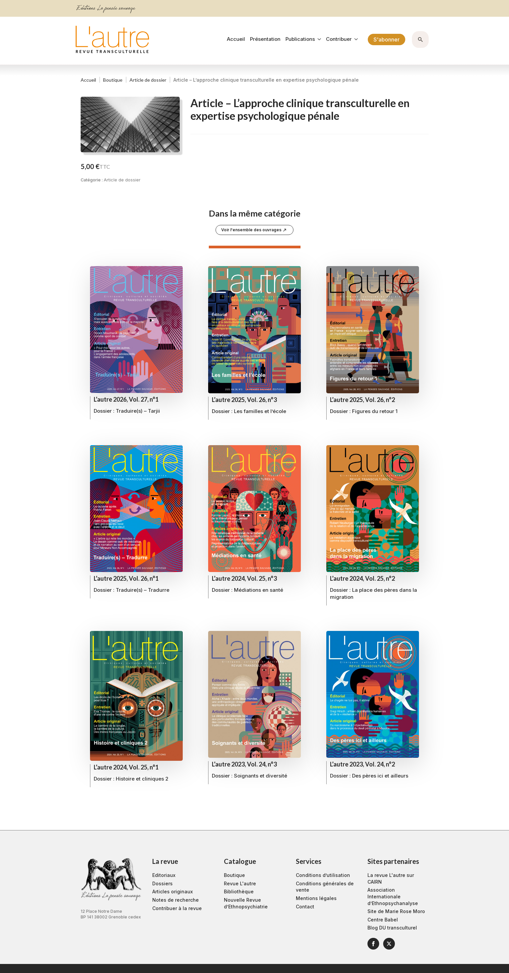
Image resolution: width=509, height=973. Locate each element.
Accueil (236, 39)
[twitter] (389, 944)
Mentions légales (316, 898)
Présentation (265, 39)
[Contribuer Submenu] (355, 39)
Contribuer (339, 39)
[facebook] (373, 944)
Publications (300, 39)
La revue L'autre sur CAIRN (390, 878)
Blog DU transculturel (392, 927)
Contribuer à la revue (177, 908)
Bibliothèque (239, 891)
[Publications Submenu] (318, 39)
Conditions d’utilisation (323, 875)
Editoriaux (163, 875)
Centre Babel (382, 919)
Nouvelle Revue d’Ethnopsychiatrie (246, 903)
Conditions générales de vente (325, 887)
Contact (305, 906)
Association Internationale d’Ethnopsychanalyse (392, 896)
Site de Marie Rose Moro (396, 911)
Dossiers (162, 883)
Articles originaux (172, 891)
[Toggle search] (420, 39)
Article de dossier (148, 80)
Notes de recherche (175, 900)
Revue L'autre (240, 883)
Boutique (112, 80)
